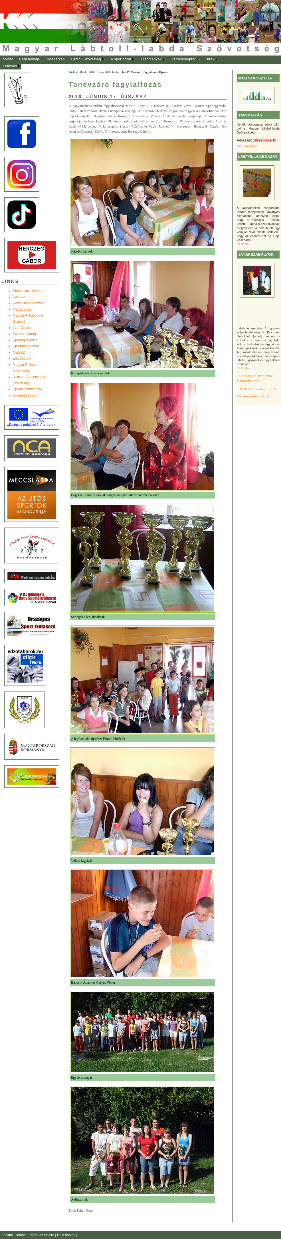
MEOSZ (19, 352)
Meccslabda (22, 309)
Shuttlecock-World (27, 291)
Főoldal (7, 59)
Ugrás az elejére (42, 1235)
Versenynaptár (183, 59)
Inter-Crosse (22, 328)
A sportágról (121, 59)
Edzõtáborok (22, 358)
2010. (92, 72)
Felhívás (10, 66)
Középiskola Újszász (28, 303)
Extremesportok (25, 334)
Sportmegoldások (26, 346)
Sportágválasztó (25, 340)
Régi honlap (29, 59)
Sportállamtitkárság (27, 389)
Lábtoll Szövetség (86, 59)
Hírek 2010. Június (108, 72)
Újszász (19, 297)
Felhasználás (247, 145)
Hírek (210, 59)
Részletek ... (245, 244)
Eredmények (151, 59)
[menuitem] (6, 59)
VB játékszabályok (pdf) (253, 396)
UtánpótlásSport (25, 395)
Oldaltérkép (55, 59)
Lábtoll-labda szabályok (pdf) (256, 389)
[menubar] (114, 62)
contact (21, 1235)
